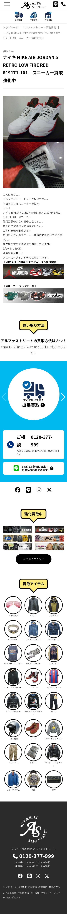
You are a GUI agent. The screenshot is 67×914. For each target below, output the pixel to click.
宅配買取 (32, 886)
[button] (61, 397)
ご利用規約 (23, 893)
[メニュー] (7, 4)
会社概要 (34, 893)
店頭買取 (42, 886)
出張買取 (22, 886)
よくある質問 (9, 893)
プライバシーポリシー (52, 893)
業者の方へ (54, 886)
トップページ (9, 886)
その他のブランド (33, 559)
